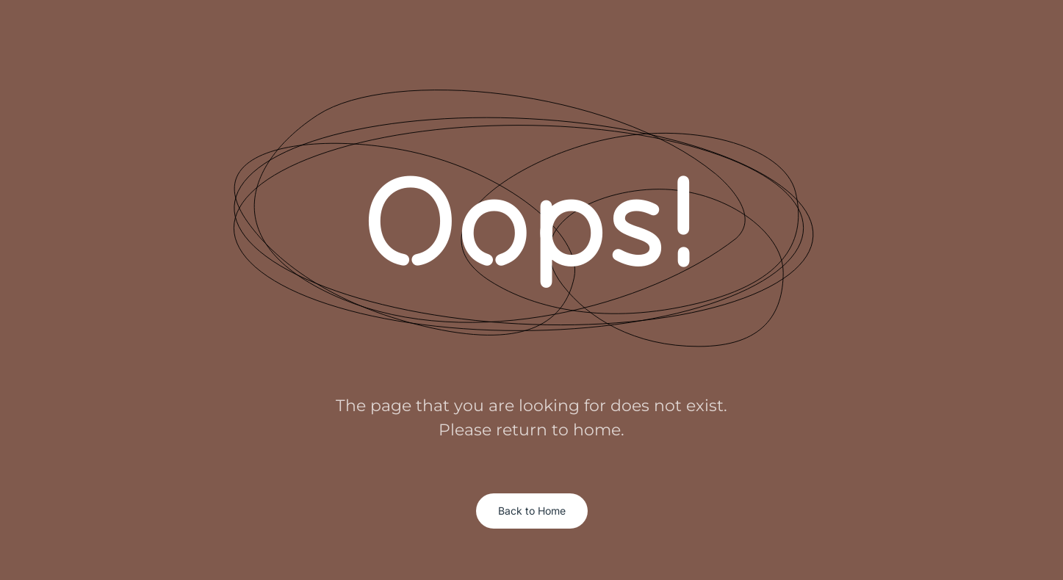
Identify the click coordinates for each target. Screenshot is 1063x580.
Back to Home (532, 510)
